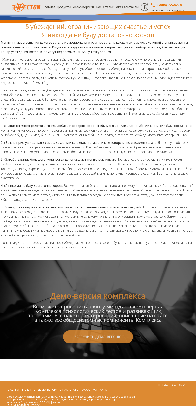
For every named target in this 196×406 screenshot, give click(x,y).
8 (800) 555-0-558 (166, 5)
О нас (97, 7)
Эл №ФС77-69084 (58, 396)
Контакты (131, 7)
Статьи (108, 7)
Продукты (63, 7)
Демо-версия (83, 7)
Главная (49, 7)
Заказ (118, 7)
